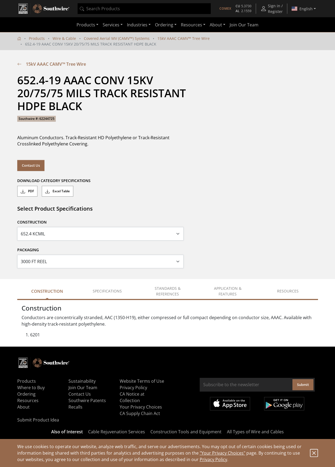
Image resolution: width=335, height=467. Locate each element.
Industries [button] (137, 25)
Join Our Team (244, 25)
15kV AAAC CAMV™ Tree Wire (183, 38)
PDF (27, 191)
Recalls (75, 407)
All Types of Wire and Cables (255, 432)
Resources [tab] (288, 291)
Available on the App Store (230, 403)
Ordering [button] (164, 25)
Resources (28, 400)
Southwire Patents (87, 400)
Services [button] (111, 25)
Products (37, 38)
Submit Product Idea (38, 420)
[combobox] (144, 8)
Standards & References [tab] (168, 291)
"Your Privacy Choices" (222, 453)
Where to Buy (31, 388)
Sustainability (82, 381)
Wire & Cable (64, 38)
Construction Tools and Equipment (186, 432)
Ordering (26, 394)
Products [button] (86, 25)
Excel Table (57, 191)
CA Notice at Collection (132, 397)
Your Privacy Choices (141, 407)
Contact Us (31, 165)
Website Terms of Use (142, 381)
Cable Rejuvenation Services (116, 432)
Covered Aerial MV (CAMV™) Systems (117, 38)
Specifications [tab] (107, 291)
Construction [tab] (47, 291)
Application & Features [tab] (227, 291)
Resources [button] (191, 25)
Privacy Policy (213, 459)
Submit (303, 384)
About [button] (216, 25)
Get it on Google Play (284, 403)
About (23, 407)
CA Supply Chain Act (140, 413)
